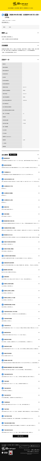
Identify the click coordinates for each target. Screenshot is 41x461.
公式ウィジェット (35, 445)
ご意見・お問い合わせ (35, 449)
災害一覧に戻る (20, 436)
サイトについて (27, 449)
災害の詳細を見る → (6, 22)
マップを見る (13, 154)
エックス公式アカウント (24, 446)
